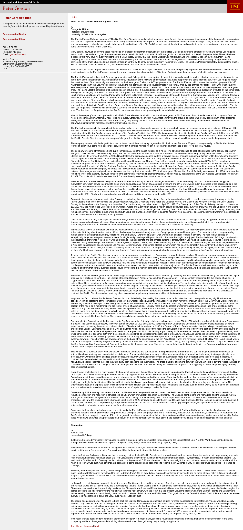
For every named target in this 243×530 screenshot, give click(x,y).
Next (96, 526)
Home (74, 17)
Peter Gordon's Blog (18, 17)
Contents (88, 526)
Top (72, 526)
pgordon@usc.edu (17, 54)
